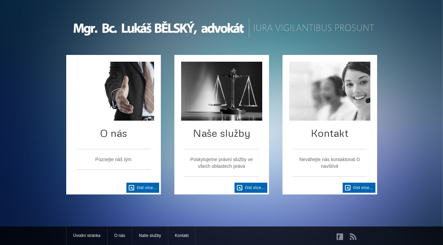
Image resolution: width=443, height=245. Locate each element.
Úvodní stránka (87, 235)
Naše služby (150, 235)
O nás (119, 235)
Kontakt (182, 235)
